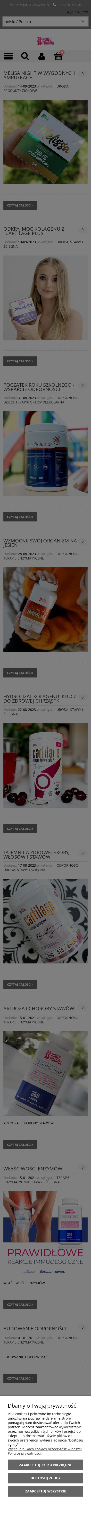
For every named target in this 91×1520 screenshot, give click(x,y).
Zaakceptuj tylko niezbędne (45, 1464)
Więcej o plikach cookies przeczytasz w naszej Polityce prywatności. (45, 1451)
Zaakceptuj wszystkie (45, 1491)
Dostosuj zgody (46, 1478)
